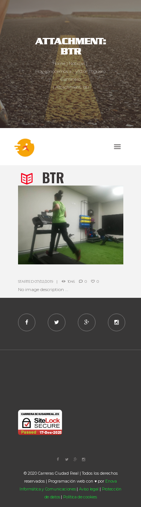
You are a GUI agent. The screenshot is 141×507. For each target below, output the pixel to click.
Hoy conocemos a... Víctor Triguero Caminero (70, 75)
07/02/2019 (44, 281)
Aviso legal (89, 489)
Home (59, 63)
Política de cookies (80, 497)
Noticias (77, 63)
